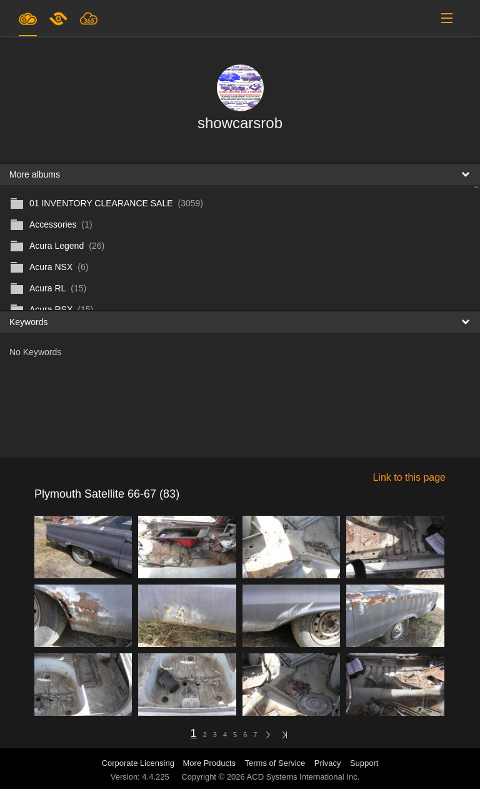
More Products (209, 763)
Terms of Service (275, 763)
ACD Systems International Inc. (303, 776)
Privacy (327, 763)
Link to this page (409, 477)
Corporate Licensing (139, 763)
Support (364, 763)
